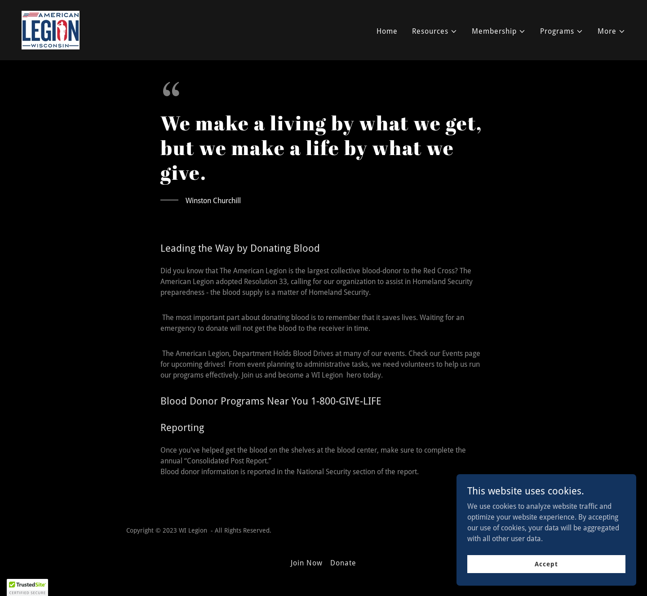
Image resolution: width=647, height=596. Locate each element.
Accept (546, 563)
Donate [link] (343, 563)
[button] (434, 31)
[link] (51, 29)
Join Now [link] (307, 563)
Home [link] (387, 31)
